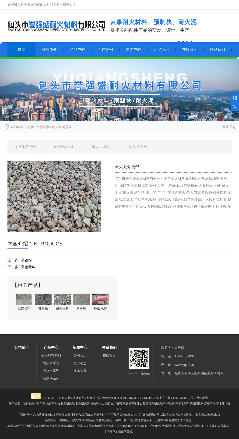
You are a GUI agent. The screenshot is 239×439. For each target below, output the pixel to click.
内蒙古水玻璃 (113, 403)
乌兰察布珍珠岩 (132, 403)
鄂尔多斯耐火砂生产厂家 (100, 414)
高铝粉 (26, 260)
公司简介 (49, 49)
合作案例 (105, 49)
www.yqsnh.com (186, 365)
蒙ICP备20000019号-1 (182, 397)
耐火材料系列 (26, 147)
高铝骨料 (28, 267)
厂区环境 (161, 49)
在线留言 (189, 49)
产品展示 (42, 127)
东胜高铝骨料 (212, 403)
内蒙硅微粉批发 (46, 414)
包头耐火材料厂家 (34, 403)
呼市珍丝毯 (173, 414)
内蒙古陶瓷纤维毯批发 (207, 414)
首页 (21, 49)
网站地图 (202, 397)
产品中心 (77, 49)
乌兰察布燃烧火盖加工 (151, 414)
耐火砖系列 (63, 147)
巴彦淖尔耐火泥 (153, 403)
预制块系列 (138, 147)
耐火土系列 (100, 147)
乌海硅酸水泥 (26, 414)
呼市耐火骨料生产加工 (70, 414)
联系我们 (217, 49)
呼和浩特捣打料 (173, 403)
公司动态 (80, 355)
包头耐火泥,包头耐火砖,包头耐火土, (83, 403)
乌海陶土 (186, 414)
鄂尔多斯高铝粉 (194, 403)
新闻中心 (133, 49)
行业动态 (80, 363)
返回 (225, 127)
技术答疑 (80, 371)
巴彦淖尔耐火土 (126, 414)
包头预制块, (53, 403)
